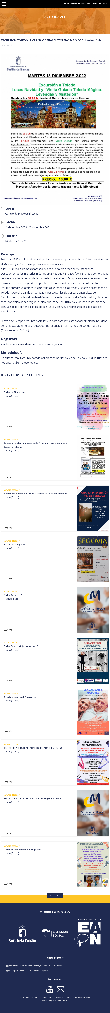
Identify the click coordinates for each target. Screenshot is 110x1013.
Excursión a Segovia (14, 544)
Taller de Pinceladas (14, 392)
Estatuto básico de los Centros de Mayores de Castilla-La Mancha (35, 965)
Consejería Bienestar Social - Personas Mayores (28, 970)
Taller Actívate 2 (13, 595)
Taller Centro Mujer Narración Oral (22, 646)
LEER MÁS (8, 426)
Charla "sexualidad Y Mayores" (20, 697)
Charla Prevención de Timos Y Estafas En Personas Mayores (35, 494)
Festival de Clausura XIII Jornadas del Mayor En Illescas (33, 748)
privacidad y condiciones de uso (55, 1000)
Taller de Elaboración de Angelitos (22, 850)
